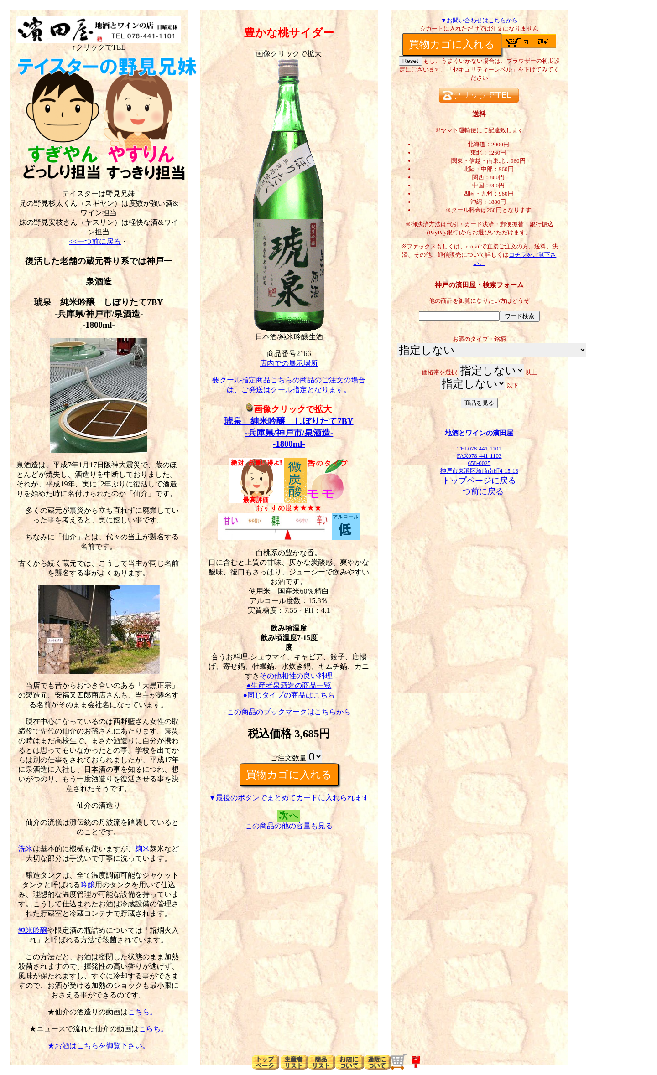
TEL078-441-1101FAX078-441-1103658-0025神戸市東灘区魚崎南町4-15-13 (479, 457)
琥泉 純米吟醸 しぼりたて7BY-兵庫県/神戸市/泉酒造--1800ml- (288, 432)
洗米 (25, 849)
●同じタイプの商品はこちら (289, 695)
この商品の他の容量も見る (289, 826)
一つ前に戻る (479, 491)
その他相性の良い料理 (296, 676)
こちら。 (142, 1012)
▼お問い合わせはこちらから (479, 20)
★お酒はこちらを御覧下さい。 (98, 1045)
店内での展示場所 (289, 363)
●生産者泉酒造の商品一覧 (289, 685)
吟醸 (87, 885)
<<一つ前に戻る (95, 241)
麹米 (142, 849)
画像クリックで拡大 (289, 409)
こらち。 (153, 1029)
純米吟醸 (32, 930)
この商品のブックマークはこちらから (289, 712)
